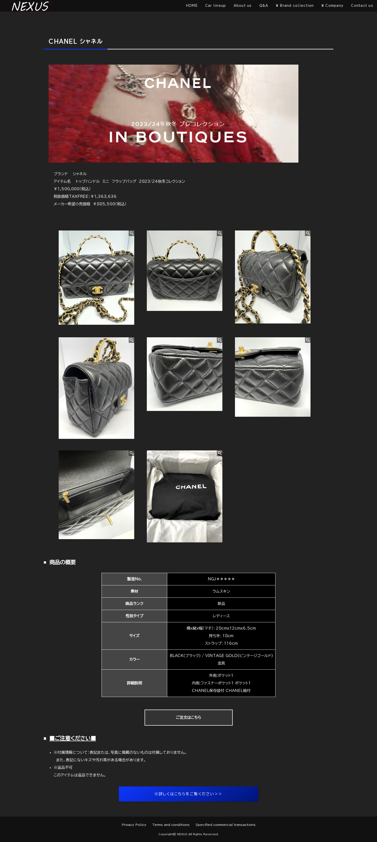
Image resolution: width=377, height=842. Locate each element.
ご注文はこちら (188, 717)
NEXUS (182, 834)
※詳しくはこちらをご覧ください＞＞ (188, 794)
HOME (192, 5)
